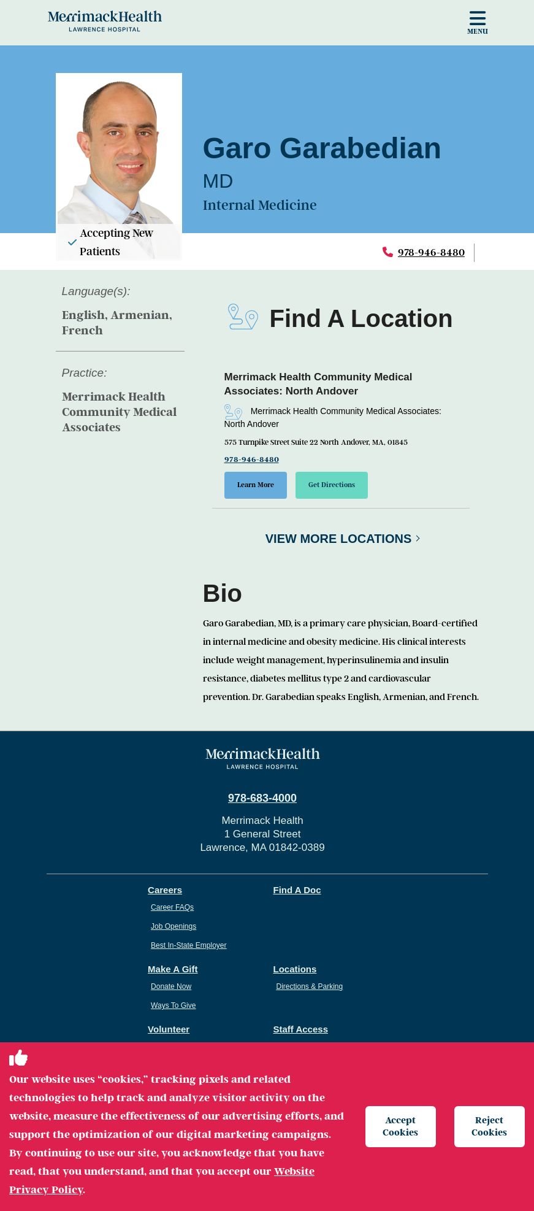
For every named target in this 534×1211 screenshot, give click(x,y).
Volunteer (168, 1029)
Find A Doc (297, 890)
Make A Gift (172, 969)
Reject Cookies (489, 1126)
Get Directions (331, 485)
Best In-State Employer (188, 945)
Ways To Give (173, 1005)
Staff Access (301, 1029)
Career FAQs (172, 907)
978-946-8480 (431, 252)
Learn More (255, 485)
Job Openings (173, 926)
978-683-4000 (262, 798)
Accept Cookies (400, 1126)
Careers (165, 890)
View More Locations (338, 538)
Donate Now (171, 986)
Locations (295, 969)
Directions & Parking (310, 986)
